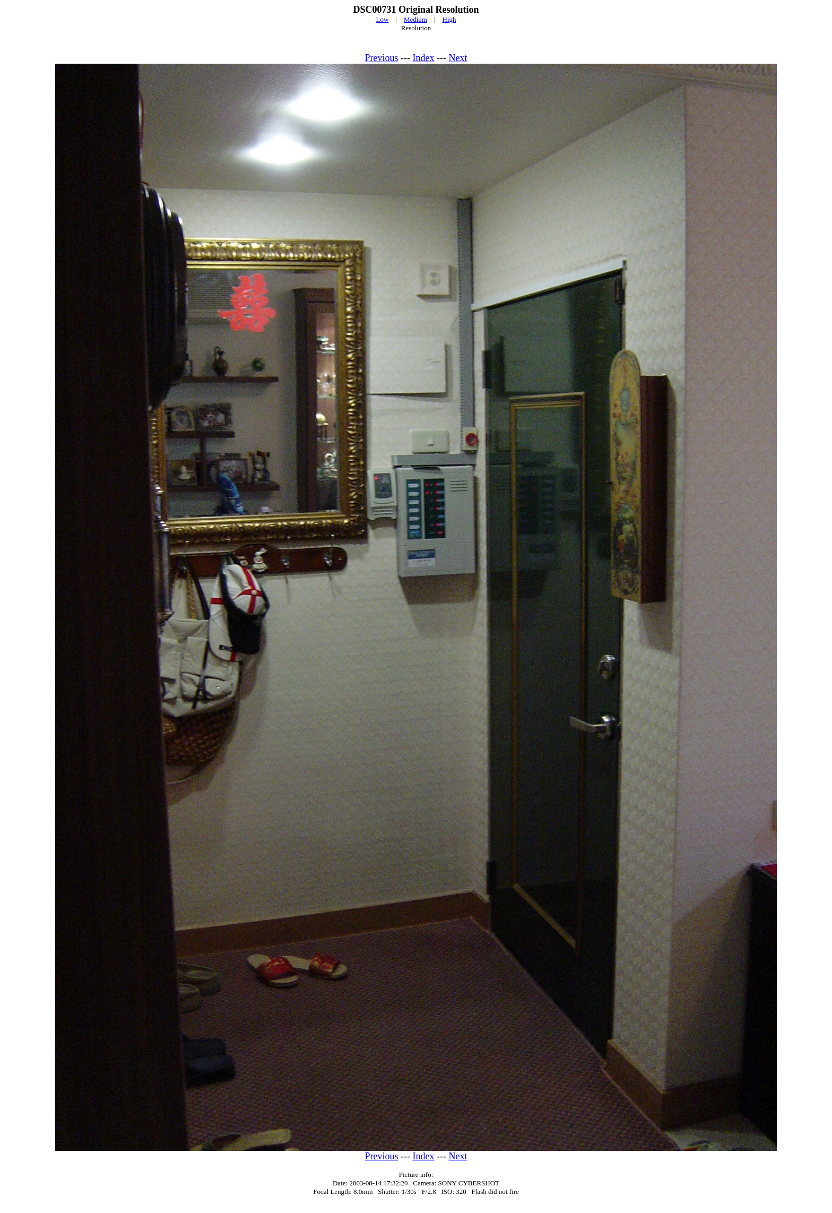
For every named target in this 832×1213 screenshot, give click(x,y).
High (449, 19)
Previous (381, 58)
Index (424, 58)
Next (457, 58)
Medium (415, 19)
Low (382, 19)
